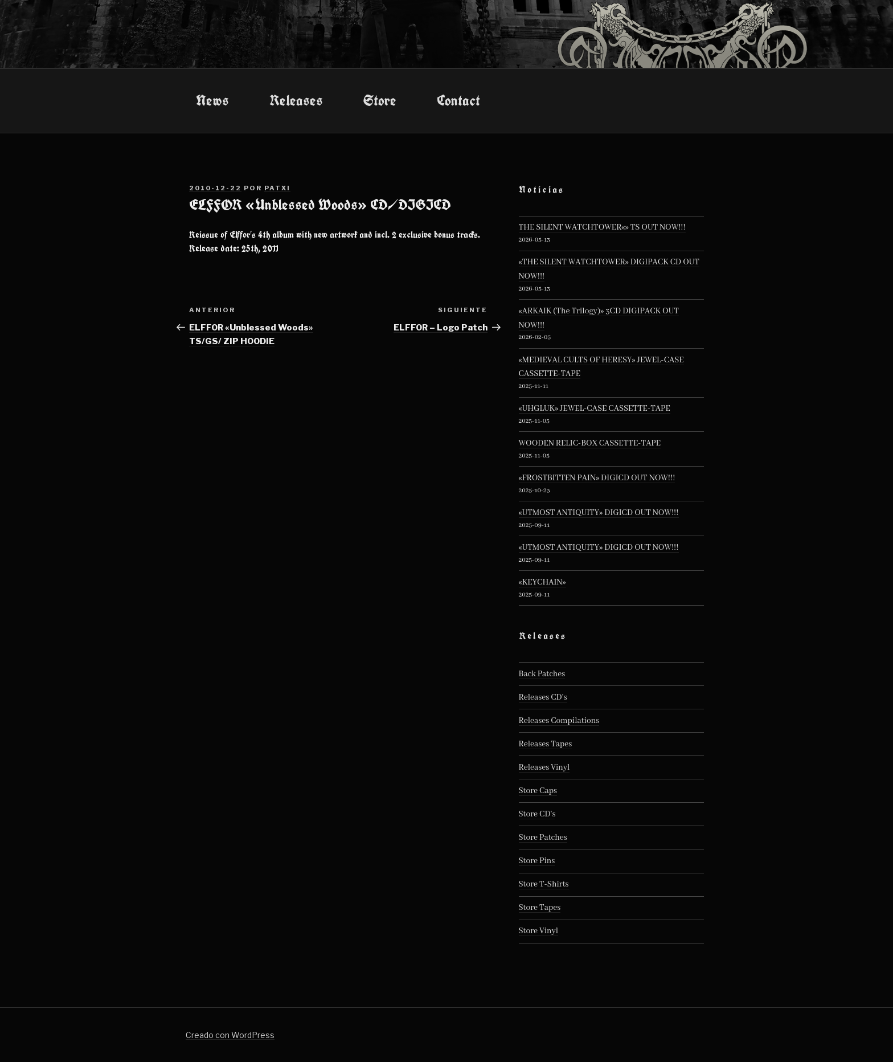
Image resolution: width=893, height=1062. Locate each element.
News (212, 100)
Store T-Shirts (544, 884)
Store (379, 100)
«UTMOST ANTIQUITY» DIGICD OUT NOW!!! (599, 513)
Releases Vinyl (544, 767)
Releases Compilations (559, 721)
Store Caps (538, 791)
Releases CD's (543, 697)
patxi (277, 188)
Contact (458, 100)
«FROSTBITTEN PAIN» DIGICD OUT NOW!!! (597, 478)
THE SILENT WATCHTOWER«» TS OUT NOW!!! (602, 227)
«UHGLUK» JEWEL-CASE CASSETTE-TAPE (594, 408)
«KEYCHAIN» (542, 582)
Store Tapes (540, 907)
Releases (296, 100)
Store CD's (537, 814)
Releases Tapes (545, 744)
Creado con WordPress (230, 1035)
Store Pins (537, 861)
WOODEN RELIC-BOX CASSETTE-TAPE (590, 443)
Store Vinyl (539, 931)
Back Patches (542, 674)
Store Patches (543, 837)
